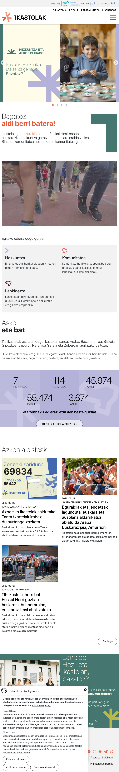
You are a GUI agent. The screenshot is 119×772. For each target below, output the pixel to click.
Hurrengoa (116, 63)
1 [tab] (52, 105)
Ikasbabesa (109, 10)
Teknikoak (10, 732)
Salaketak (107, 757)
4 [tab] (66, 105)
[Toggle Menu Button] (113, 16)
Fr (87, 4)
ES (58, 3)
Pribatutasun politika (101, 763)
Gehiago (108, 641)
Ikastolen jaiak (11, 506)
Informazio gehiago (41, 705)
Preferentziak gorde (16, 759)
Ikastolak (8, 589)
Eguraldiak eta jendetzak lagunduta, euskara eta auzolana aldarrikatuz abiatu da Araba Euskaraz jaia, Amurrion (85, 517)
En (82, 4)
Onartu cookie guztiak (44, 767)
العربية (100, 4)
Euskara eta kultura (95, 502)
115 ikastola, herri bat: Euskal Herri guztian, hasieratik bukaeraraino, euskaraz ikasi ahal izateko (26, 602)
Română (110, 4)
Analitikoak (10, 711)
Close (85, 689)
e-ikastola (60, 10)
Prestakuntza (90, 10)
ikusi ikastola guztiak (59, 424)
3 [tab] (61, 105)
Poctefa (95, 757)
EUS (53, 3)
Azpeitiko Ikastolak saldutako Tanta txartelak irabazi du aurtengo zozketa (28, 516)
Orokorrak (29, 506)
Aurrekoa (3, 63)
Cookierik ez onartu (16, 767)
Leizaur (74, 10)
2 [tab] (57, 105)
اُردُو (93, 4)
